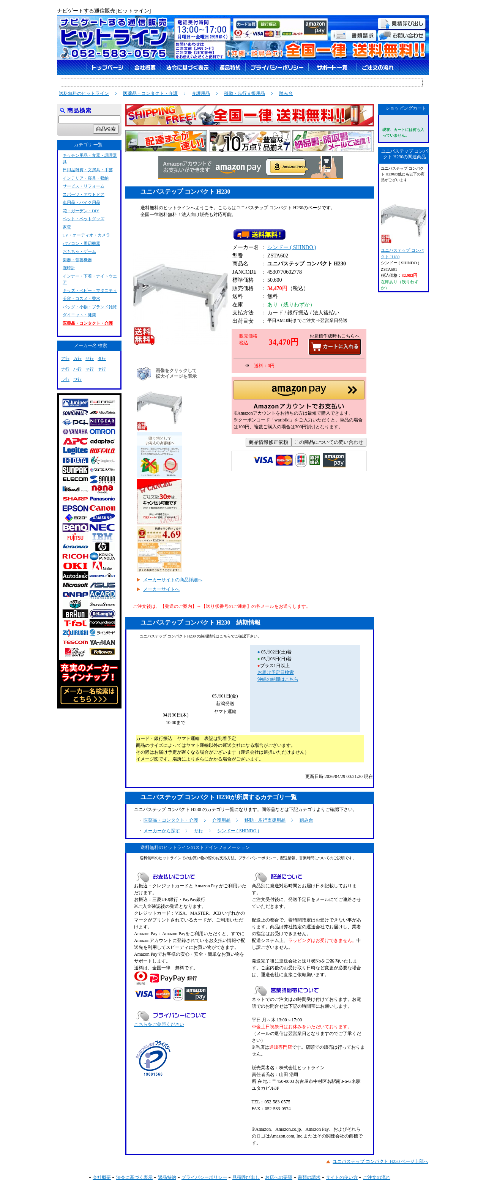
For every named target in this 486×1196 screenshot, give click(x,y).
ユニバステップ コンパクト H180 (403, 228)
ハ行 (77, 369)
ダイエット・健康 (79, 314)
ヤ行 (102, 369)
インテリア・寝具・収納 (86, 178)
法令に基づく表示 (134, 1177)
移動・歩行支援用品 (244, 93)
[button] (299, 397)
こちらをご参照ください (159, 1024)
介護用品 (201, 93)
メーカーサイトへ (161, 589)
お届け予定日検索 (275, 672)
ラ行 (65, 379)
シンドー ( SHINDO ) (291, 249)
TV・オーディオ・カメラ (86, 235)
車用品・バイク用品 (81, 202)
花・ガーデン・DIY (81, 210)
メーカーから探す (162, 830)
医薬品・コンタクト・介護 (150, 93)
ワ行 (77, 379)
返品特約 (167, 1177)
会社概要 (102, 1177)
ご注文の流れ (376, 1177)
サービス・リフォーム (83, 186)
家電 (67, 227)
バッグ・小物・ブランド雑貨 (90, 307)
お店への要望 (278, 1177)
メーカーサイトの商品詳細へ (172, 579)
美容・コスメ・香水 (81, 298)
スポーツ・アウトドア (83, 194)
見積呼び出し (246, 1177)
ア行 (65, 358)
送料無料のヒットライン (84, 93)
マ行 (89, 369)
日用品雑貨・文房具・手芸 (88, 169)
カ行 (77, 358)
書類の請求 (309, 1177)
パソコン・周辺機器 (81, 243)
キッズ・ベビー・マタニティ (90, 290)
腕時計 (69, 267)
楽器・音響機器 (77, 259)
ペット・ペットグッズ (83, 218)
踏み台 (286, 93)
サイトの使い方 (342, 1177)
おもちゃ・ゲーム (79, 251)
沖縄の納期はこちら (277, 679)
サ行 (198, 830)
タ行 (102, 358)
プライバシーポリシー (204, 1177)
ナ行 (65, 369)
